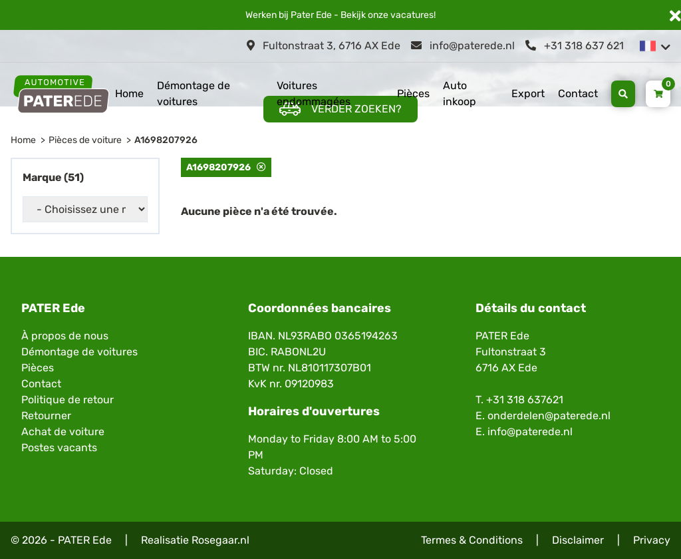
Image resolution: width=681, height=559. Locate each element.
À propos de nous (64, 335)
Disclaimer (578, 540)
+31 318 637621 (524, 399)
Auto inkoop (459, 93)
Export (528, 93)
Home (129, 93)
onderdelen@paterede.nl (549, 415)
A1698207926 (166, 140)
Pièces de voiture (85, 140)
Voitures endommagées (313, 93)
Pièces (413, 93)
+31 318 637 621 (574, 45)
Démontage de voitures (193, 93)
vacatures (412, 15)
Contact (578, 93)
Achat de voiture (62, 431)
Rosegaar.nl (220, 540)
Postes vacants (59, 447)
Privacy (651, 540)
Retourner (46, 415)
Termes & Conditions (472, 540)
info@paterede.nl (463, 45)
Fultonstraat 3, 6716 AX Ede (323, 45)
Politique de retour (67, 399)
